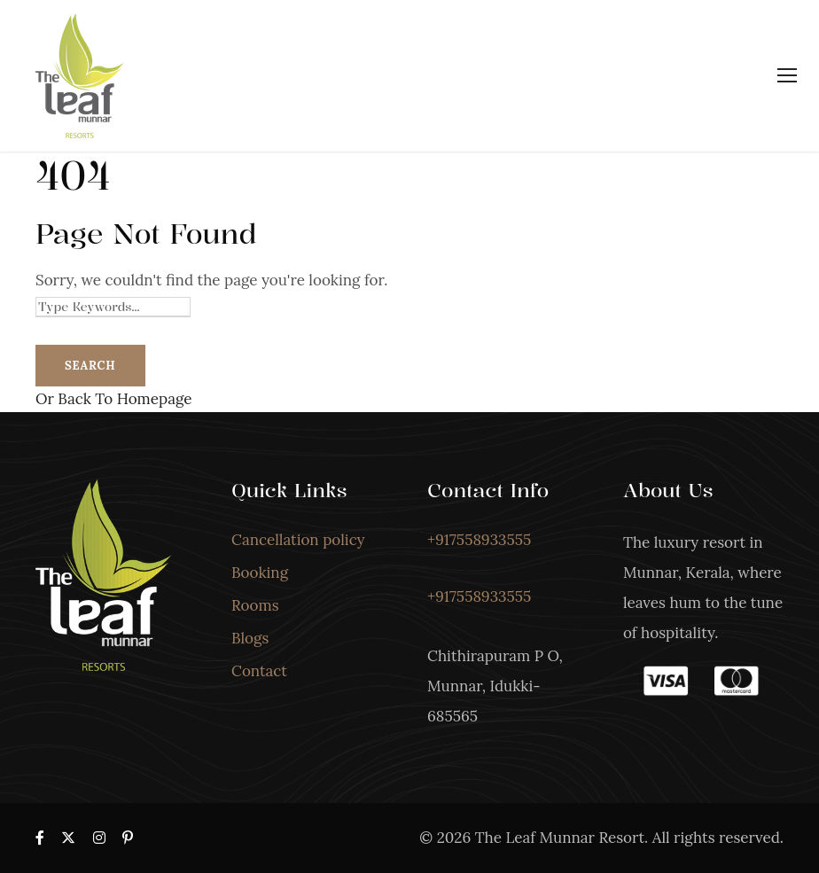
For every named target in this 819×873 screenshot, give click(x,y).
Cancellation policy (298, 540)
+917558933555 (479, 540)
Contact (259, 671)
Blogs (250, 638)
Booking (259, 572)
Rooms (255, 605)
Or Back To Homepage (113, 399)
